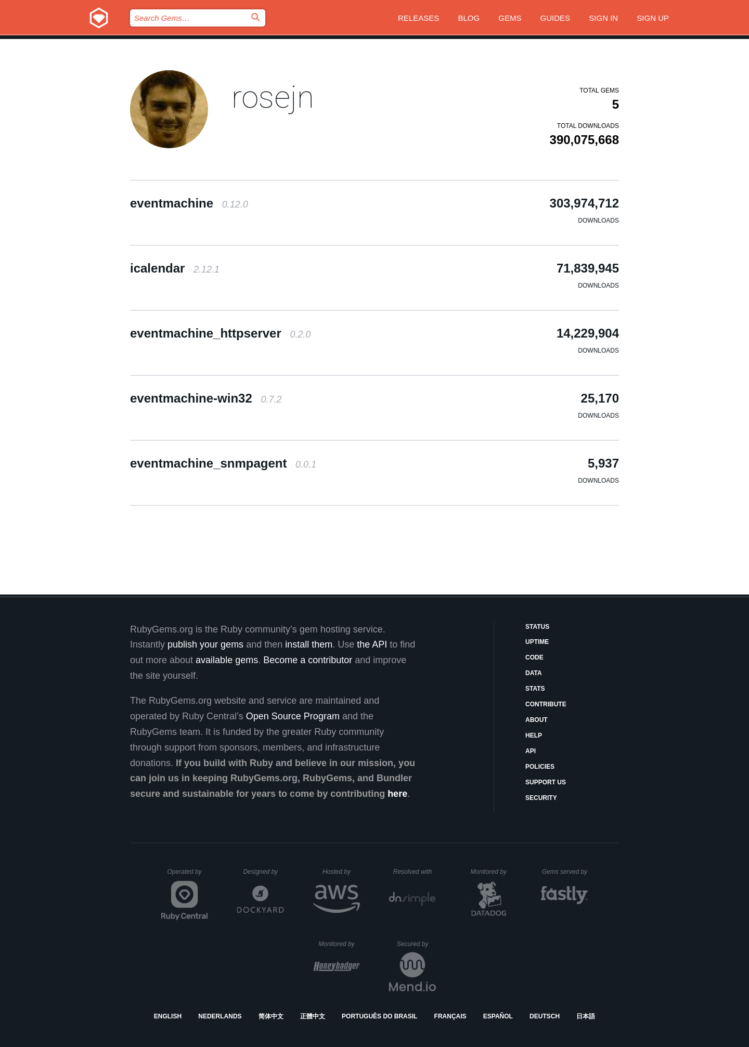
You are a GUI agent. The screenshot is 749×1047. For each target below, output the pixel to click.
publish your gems (205, 644)
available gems (227, 660)
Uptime (537, 641)
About (536, 719)
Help (533, 735)
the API (372, 644)
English (168, 1016)
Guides (555, 18)
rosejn (272, 97)
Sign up (653, 18)
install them (308, 644)
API (530, 751)
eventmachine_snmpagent (223, 463)
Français (450, 1016)
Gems (509, 18)
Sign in (603, 18)
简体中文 (271, 1016)
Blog (469, 18)
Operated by (187, 875)
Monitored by (491, 871)
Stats (535, 688)
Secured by (416, 944)
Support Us (545, 782)
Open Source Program (293, 716)
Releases (418, 18)
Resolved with (414, 871)
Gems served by (565, 871)
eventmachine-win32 (205, 398)
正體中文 (312, 1016)
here (397, 794)
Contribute (545, 704)
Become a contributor (307, 660)
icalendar (174, 268)
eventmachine (189, 203)
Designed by (263, 871)
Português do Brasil (379, 1016)
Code (534, 657)
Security (541, 798)
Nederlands (219, 1016)
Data (533, 673)
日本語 (585, 1016)
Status (537, 626)
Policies (539, 766)
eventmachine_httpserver (220, 333)
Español (498, 1016)
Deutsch (545, 1016)
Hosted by (341, 871)
